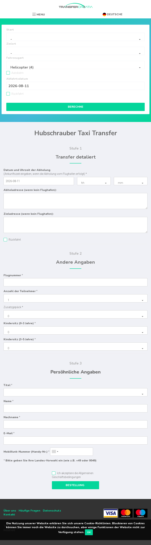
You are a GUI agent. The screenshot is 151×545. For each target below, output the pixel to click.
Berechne (75, 107)
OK (89, 532)
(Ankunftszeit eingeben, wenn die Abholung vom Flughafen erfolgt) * (45, 171)
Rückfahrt (17, 93)
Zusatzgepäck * (13, 307)
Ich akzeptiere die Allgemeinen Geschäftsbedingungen (72, 475)
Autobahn (17, 72)
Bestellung (75, 485)
